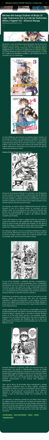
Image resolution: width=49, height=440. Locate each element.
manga (30, 415)
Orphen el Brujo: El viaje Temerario (15, 48)
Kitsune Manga (41, 50)
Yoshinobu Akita (40, 48)
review (36, 415)
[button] (3, 25)
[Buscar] (46, 3)
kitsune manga (7, 415)
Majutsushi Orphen (20, 415)
